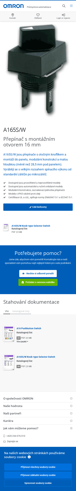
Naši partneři (12, 413)
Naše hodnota (12, 406)
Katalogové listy (20, 311)
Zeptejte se (10, 441)
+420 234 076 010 (14, 436)
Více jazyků (22, 341)
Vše (7, 311)
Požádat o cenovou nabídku (38, 282)
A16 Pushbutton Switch (29, 328)
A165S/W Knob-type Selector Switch (36, 357)
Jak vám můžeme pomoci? (20, 428)
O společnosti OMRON (18, 398)
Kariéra (8, 421)
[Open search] (64, 6)
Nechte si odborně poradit (38, 273)
